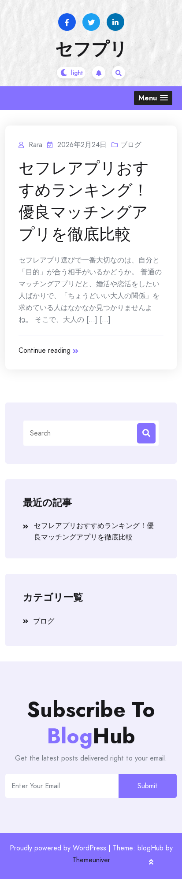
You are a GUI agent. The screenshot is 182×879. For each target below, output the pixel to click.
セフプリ (91, 49)
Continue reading (48, 350)
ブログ (130, 145)
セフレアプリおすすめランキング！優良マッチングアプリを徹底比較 (84, 201)
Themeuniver (91, 860)
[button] (153, 98)
